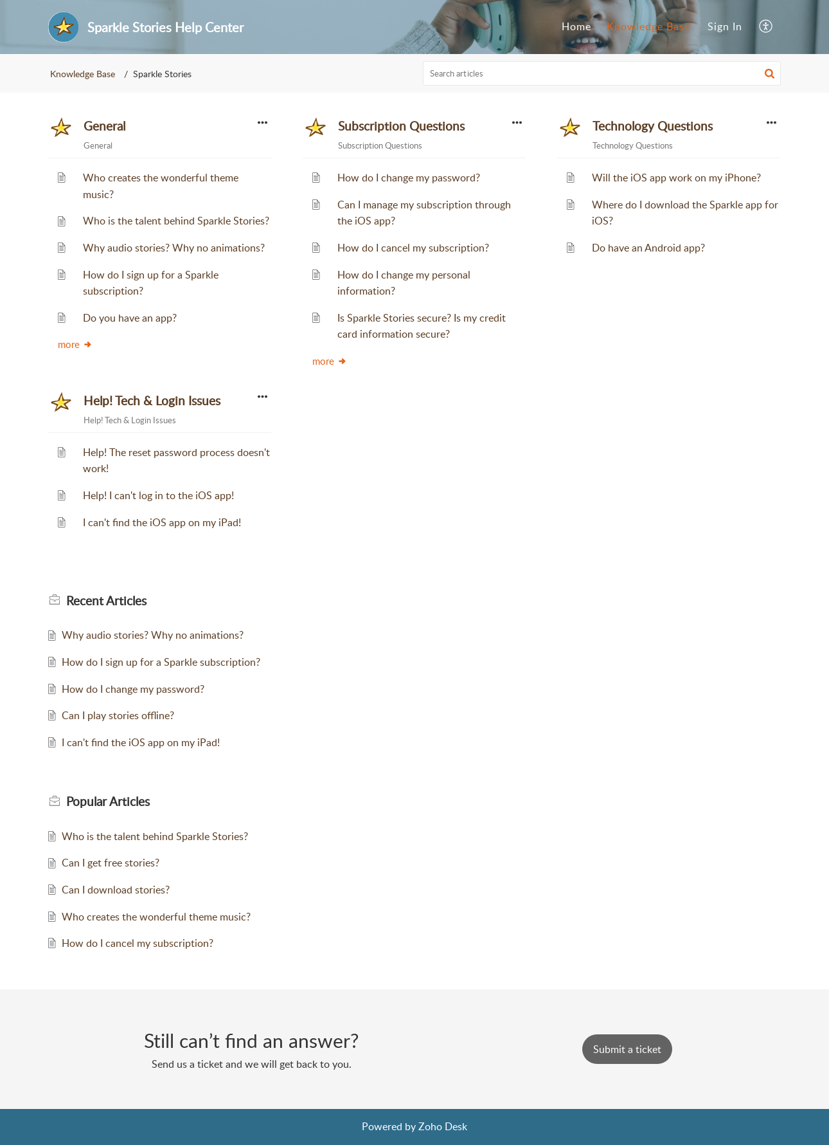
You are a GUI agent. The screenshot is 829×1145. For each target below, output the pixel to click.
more (75, 344)
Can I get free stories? (110, 863)
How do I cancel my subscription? (413, 248)
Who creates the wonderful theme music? (156, 917)
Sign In (725, 26)
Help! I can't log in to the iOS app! (158, 495)
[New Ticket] (627, 1049)
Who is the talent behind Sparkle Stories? (176, 221)
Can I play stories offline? (118, 715)
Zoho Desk (442, 1126)
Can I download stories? (116, 890)
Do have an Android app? (648, 248)
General (104, 126)
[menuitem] (576, 27)
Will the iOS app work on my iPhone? (676, 177)
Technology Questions (653, 126)
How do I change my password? (408, 177)
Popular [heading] (108, 801)
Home (576, 26)
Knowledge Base (648, 26)
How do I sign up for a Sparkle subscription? (161, 662)
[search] (602, 73)
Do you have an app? (130, 318)
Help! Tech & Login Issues (152, 400)
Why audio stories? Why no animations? (174, 248)
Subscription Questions (401, 126)
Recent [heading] (106, 600)
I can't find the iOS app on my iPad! (162, 522)
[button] (766, 27)
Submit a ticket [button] (627, 1049)
